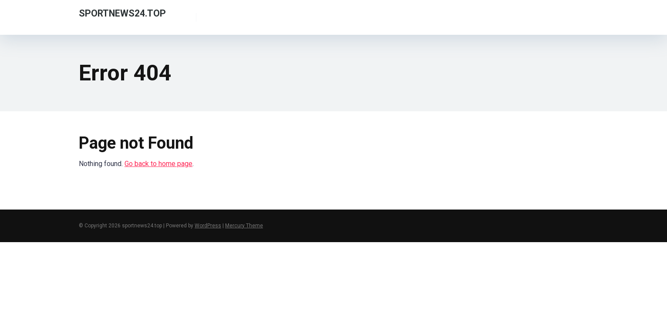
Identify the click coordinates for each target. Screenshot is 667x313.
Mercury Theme (244, 226)
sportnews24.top (122, 13)
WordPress (208, 226)
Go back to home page (158, 164)
